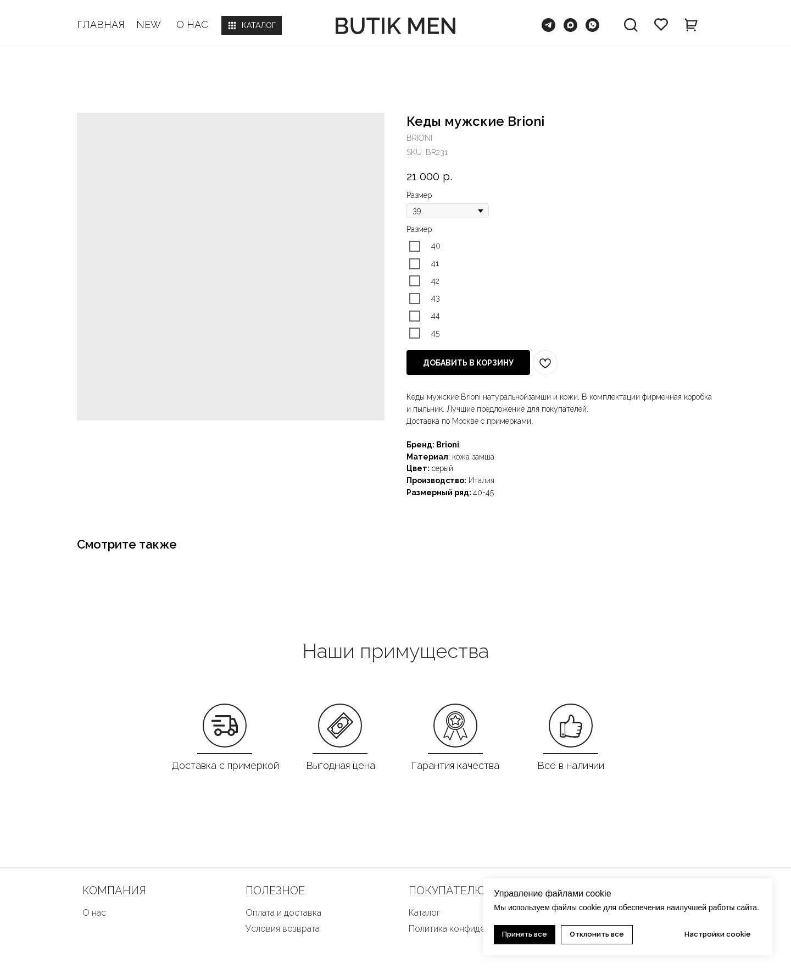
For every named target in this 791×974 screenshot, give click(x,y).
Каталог (424, 912)
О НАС (192, 24)
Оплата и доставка (283, 912)
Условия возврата (283, 928)
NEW (148, 24)
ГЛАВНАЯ (101, 24)
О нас (94, 912)
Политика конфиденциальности (473, 928)
